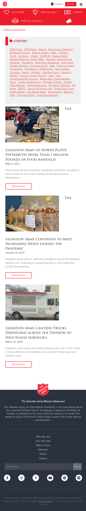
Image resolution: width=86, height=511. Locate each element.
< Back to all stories (14, 29)
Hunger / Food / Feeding (33, 75)
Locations (57, 4)
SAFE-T (22, 88)
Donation (15, 62)
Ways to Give (43, 445)
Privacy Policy (45, 501)
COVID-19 (45, 56)
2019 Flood (16, 49)
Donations (27, 62)
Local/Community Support (24, 78)
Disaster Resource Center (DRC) (27, 59)
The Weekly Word (36, 91)
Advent (42, 49)
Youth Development (47, 95)
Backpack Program (20, 52)
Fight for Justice (65, 65)
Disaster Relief (59, 56)
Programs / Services (59, 85)
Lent (58, 75)
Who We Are (43, 436)
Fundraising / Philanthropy (38, 68)
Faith (52, 65)
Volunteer (43, 449)
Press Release (17, 85)
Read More (18, 186)
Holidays (35, 72)
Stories (43, 453)
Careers (43, 458)
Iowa (51, 75)
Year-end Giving (26, 95)
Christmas (23, 56)
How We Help (43, 441)
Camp (53, 52)
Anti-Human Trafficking (60, 49)
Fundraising (16, 68)
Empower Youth (38, 65)
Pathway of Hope (52, 82)
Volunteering (55, 91)
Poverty (68, 82)
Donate (70, 4)
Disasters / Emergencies (59, 59)
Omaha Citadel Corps (29, 82)
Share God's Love (64, 88)
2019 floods (30, 49)
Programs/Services (37, 85)
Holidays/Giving (50, 72)
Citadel (34, 56)
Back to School (40, 52)
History (25, 72)
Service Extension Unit (40, 88)
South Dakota (17, 91)
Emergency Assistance (47, 62)
